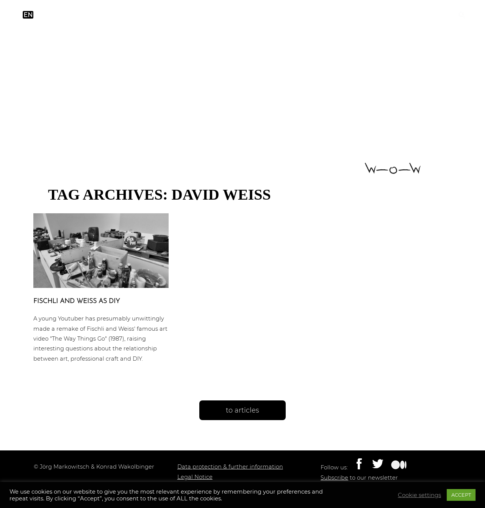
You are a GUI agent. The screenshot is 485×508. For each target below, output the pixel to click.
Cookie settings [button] (419, 495)
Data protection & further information (230, 466)
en (28, 15)
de (42, 15)
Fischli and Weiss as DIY (76, 301)
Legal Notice (195, 477)
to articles (242, 410)
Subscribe (334, 477)
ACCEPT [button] (461, 495)
